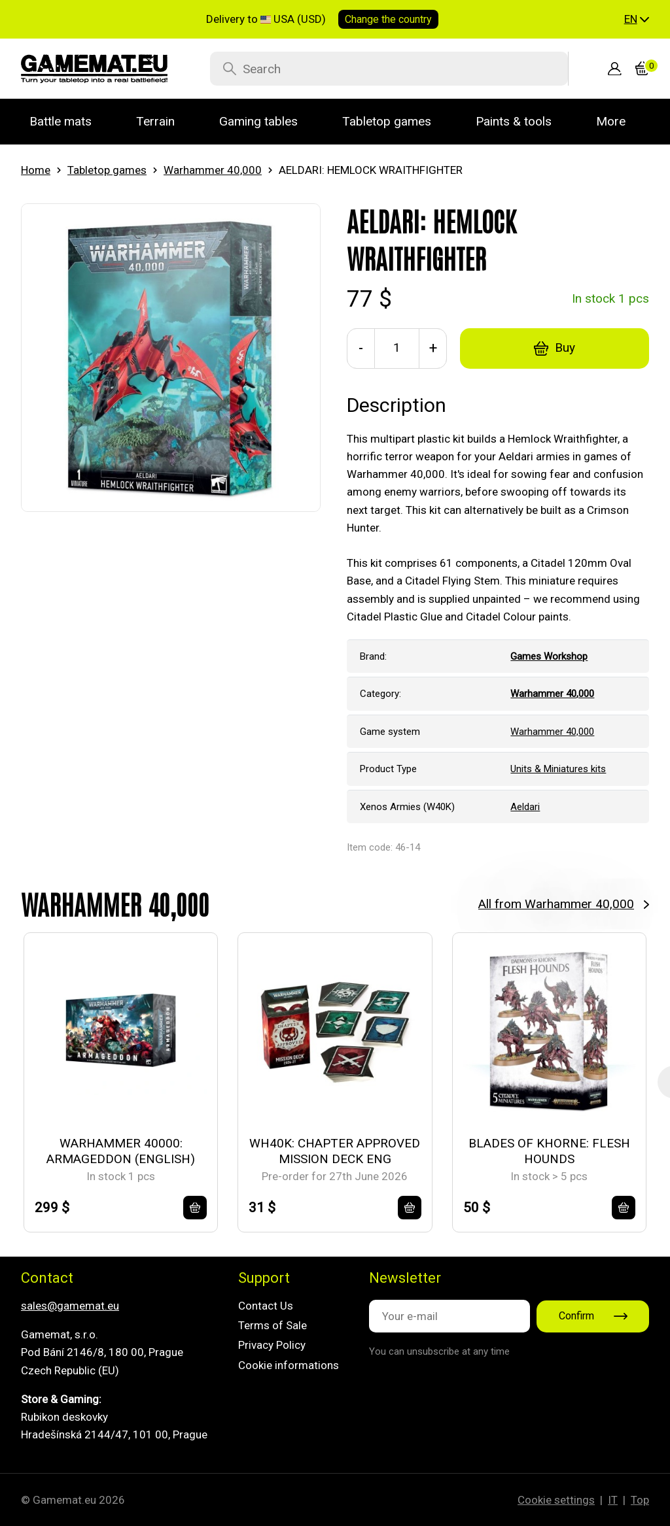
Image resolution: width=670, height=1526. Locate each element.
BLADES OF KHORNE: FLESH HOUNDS (549, 1151)
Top (640, 1499)
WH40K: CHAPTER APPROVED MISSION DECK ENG (334, 1151)
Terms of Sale (272, 1325)
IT (613, 1499)
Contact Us (265, 1305)
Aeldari (525, 807)
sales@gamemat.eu (70, 1305)
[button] (636, 19)
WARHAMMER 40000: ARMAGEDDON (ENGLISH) (120, 1151)
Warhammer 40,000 (213, 170)
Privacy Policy (272, 1344)
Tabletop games (107, 170)
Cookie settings (556, 1499)
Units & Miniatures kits (558, 769)
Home (35, 170)
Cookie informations (288, 1365)
